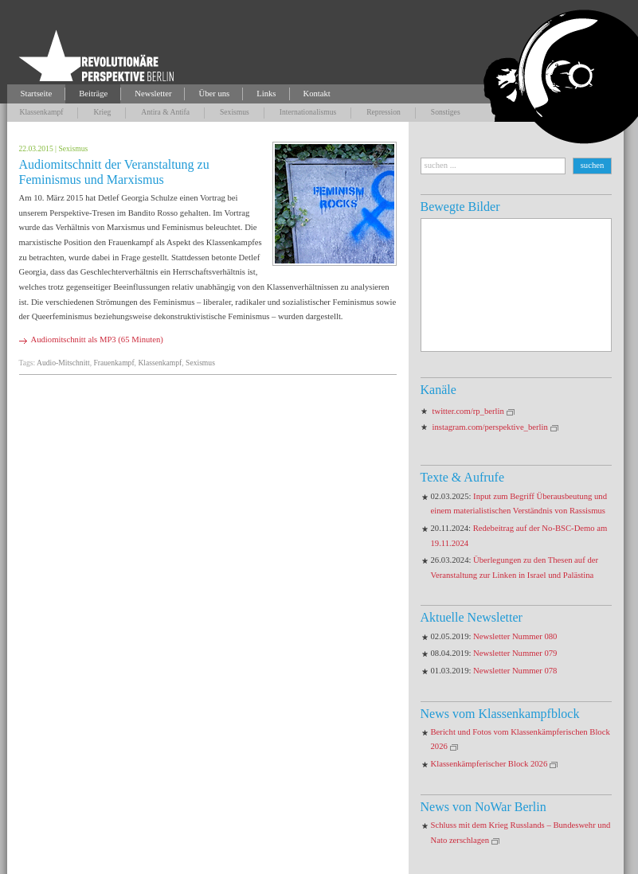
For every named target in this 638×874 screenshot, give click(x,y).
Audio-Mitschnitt (63, 362)
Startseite (37, 93)
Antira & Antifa (165, 111)
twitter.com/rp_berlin (468, 411)
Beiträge (93, 93)
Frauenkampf (113, 362)
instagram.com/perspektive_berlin (490, 427)
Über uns (213, 93)
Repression (383, 111)
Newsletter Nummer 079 (515, 653)
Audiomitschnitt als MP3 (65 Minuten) (97, 339)
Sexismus (234, 111)
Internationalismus (308, 111)
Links (266, 93)
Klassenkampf (42, 111)
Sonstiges (445, 111)
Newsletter (153, 93)
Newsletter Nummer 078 (515, 670)
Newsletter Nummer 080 (515, 636)
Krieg (102, 111)
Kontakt (317, 93)
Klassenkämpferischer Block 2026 (489, 763)
